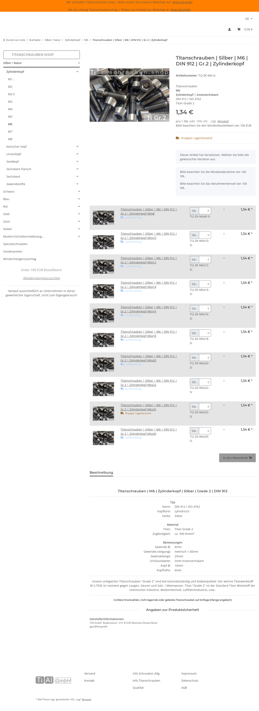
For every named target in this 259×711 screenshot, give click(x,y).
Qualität (138, 688)
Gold (6, 214)
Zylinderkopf (15, 72)
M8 (10, 139)
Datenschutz (189, 680)
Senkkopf (12, 161)
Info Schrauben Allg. (146, 673)
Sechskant (13, 176)
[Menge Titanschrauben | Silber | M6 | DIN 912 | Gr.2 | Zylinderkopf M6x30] (205, 430)
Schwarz (9, 191)
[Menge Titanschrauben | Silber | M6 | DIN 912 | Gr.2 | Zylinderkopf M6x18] (205, 333)
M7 (10, 131)
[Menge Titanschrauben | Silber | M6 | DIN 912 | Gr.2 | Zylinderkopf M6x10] (205, 235)
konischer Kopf (16, 146)
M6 (10, 124)
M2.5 (11, 94)
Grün (6, 221)
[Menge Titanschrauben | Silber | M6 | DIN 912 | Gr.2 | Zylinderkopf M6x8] (205, 210)
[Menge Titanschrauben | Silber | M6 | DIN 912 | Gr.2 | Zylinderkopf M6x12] (205, 259)
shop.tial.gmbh (182, 2)
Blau (6, 199)
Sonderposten (12, 251)
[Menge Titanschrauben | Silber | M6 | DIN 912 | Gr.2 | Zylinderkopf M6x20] (205, 357)
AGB (184, 688)
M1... (11, 79)
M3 (10, 101)
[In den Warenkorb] (93, 53)
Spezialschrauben (15, 244)
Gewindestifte (15, 184)
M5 (10, 116)
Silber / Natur (12, 63)
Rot (5, 206)
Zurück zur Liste (15, 40)
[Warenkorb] (245, 29)
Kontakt (89, 680)
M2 (10, 86)
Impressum (189, 673)
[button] (229, 29)
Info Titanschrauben (146, 680)
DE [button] (247, 19)
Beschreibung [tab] (101, 472)
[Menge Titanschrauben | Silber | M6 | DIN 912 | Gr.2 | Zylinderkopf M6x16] (205, 308)
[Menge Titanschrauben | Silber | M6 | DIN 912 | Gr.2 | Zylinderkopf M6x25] (205, 406)
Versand (223, 121)
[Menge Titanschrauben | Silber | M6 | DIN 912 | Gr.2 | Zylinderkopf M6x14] (205, 284)
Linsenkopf (13, 154)
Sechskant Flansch (18, 169)
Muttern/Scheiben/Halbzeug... (23, 236)
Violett (7, 229)
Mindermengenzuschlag (19, 259)
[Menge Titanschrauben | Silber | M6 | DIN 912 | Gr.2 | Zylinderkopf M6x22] (205, 382)
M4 (10, 109)
